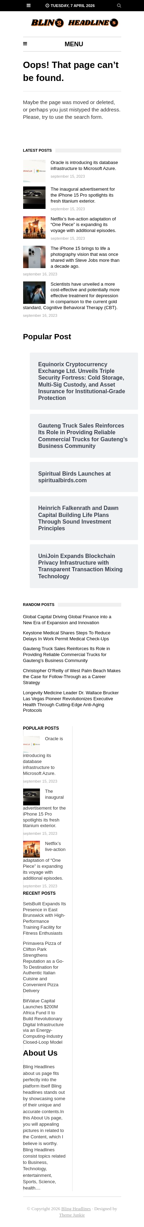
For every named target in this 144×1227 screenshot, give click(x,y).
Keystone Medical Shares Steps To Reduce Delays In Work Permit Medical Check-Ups (67, 635)
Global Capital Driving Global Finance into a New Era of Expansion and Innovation (67, 619)
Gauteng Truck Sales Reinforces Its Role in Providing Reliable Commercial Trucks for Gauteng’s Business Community (66, 654)
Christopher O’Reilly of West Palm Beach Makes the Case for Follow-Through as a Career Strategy (72, 676)
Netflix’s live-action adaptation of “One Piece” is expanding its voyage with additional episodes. (83, 224)
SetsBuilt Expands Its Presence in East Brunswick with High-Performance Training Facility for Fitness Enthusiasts (44, 918)
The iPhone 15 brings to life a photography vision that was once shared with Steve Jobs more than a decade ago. (85, 257)
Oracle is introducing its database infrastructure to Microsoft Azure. (84, 165)
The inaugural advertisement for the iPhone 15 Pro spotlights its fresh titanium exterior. (83, 195)
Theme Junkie (72, 1215)
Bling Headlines (76, 1208)
